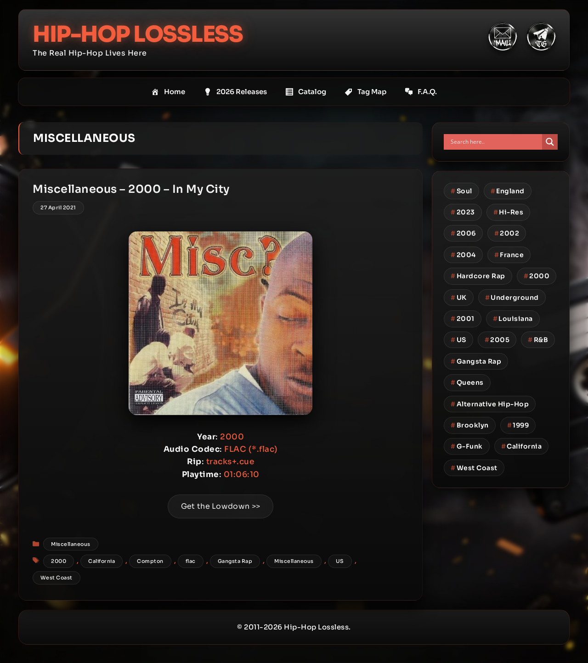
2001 (463, 319)
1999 (518, 425)
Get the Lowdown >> (220, 506)
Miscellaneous (70, 544)
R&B (538, 340)
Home (168, 91)
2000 (58, 561)
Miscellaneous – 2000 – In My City (131, 189)
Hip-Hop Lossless (138, 34)
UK (459, 297)
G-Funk (467, 446)
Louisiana (513, 319)
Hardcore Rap (478, 276)
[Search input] (495, 142)
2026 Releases (235, 91)
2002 (507, 233)
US (340, 561)
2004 (463, 255)
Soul (461, 191)
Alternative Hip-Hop (490, 404)
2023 (463, 212)
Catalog (305, 91)
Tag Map (365, 91)
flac (191, 561)
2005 (497, 340)
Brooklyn (470, 425)
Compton (150, 561)
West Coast (56, 577)
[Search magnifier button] (550, 142)
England (508, 191)
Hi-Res (508, 212)
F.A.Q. (421, 91)
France (509, 255)
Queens (467, 382)
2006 (463, 233)
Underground (512, 297)
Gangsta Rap (235, 561)
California (101, 561)
